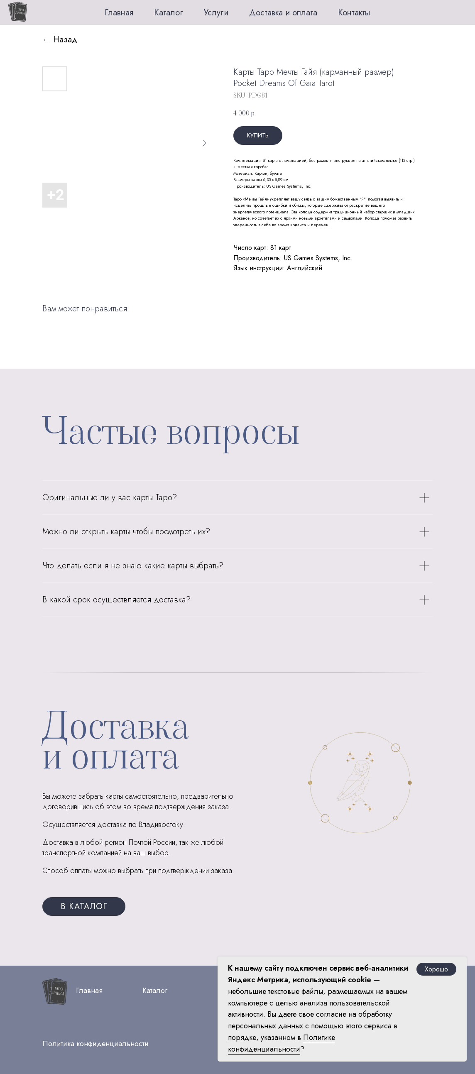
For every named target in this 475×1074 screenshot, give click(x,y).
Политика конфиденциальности (95, 1043)
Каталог (168, 13)
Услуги (216, 13)
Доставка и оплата (283, 13)
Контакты (354, 13)
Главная (119, 13)
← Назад (60, 40)
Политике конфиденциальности (281, 1043)
